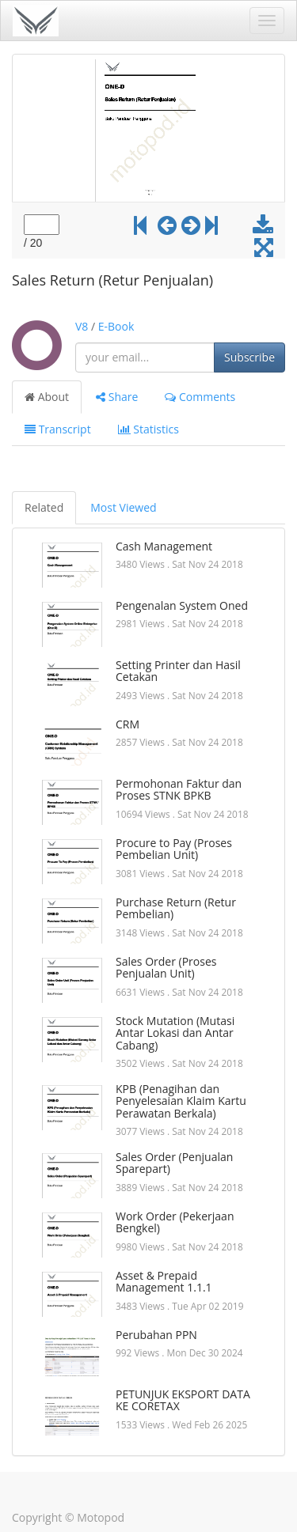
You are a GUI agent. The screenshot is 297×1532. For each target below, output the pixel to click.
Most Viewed (123, 507)
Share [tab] (117, 396)
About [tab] (47, 396)
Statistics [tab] (148, 429)
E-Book (116, 326)
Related (44, 507)
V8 (81, 326)
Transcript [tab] (58, 429)
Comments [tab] (200, 396)
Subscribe (249, 357)
